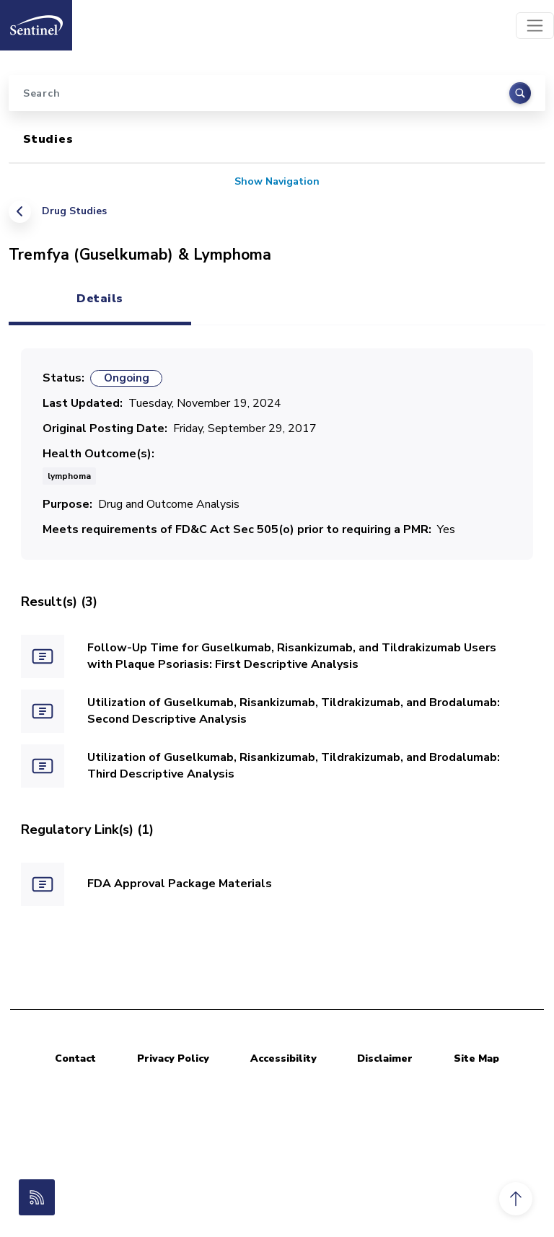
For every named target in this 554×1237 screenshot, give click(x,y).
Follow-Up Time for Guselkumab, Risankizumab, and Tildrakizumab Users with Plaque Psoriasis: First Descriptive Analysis (291, 656)
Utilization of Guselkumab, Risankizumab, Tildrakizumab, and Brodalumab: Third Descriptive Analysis (293, 765)
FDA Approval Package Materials (179, 884)
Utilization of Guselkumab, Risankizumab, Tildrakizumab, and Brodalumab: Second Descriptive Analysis (293, 711)
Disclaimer (385, 1058)
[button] (515, 1198)
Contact (75, 1058)
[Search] (277, 93)
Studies (48, 139)
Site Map (476, 1058)
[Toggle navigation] (535, 25)
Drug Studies (74, 211)
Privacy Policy (173, 1058)
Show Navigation (277, 181)
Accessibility (283, 1058)
